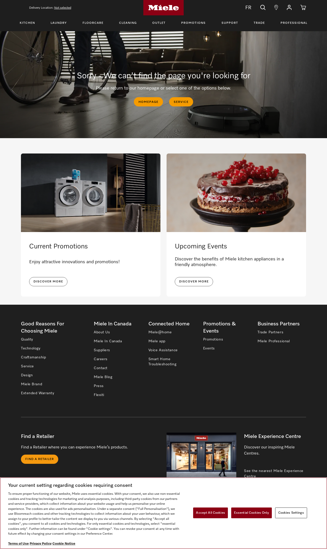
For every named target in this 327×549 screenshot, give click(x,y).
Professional (294, 23)
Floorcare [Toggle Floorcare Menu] (93, 23)
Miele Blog (103, 377)
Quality (27, 339)
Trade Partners (270, 332)
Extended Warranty (37, 393)
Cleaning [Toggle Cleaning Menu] (128, 23)
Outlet (159, 23)
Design (27, 375)
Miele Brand (31, 384)
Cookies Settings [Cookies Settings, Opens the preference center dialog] (291, 512)
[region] (163, 513)
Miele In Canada (108, 341)
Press (99, 386)
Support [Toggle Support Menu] (229, 23)
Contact (101, 368)
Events (209, 348)
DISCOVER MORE (48, 281)
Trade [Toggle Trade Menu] (259, 23)
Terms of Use (18, 543)
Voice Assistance (163, 350)
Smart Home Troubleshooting (162, 361)
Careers (101, 359)
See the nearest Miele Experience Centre (273, 473)
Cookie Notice (63, 543)
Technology (31, 348)
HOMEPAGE (148, 102)
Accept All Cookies (210, 512)
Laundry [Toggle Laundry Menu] (59, 23)
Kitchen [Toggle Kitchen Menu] (27, 23)
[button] (289, 7)
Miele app (157, 341)
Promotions (193, 23)
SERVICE (181, 102)
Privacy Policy (41, 543)
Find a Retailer (39, 459)
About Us (102, 332)
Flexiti (99, 395)
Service (27, 366)
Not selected (62, 7)
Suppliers (102, 350)
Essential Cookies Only (251, 512)
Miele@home (160, 332)
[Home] (163, 7)
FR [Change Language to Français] (244, 7)
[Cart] (303, 7)
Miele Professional (274, 341)
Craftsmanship (33, 357)
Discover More (194, 281)
